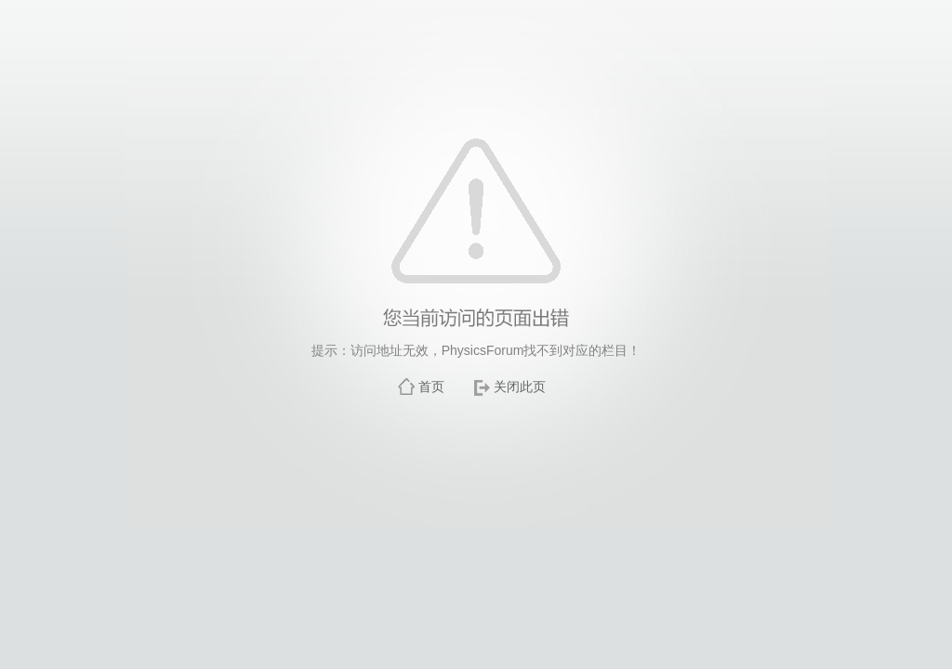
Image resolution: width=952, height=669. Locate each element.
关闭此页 (520, 386)
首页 (431, 386)
